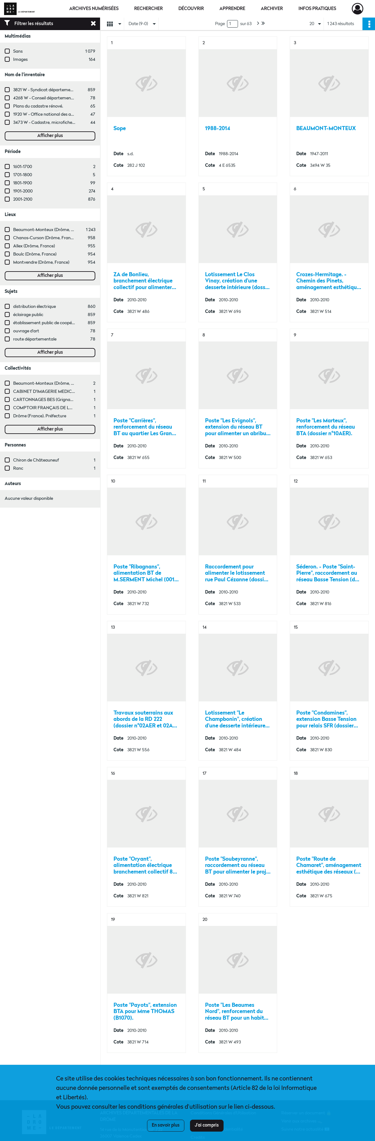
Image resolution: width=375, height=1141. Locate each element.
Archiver (272, 9)
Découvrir (191, 9)
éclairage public (28, 315)
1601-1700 (22, 167)
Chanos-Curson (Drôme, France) (44, 238)
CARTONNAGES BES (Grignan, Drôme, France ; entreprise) (70, 400)
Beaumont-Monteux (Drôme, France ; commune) (60, 383)
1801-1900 (22, 183)
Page (220, 24)
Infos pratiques (317, 9)
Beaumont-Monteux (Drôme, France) (49, 230)
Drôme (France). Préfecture (39, 416)
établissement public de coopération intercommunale (65, 323)
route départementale (34, 339)
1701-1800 (22, 175)
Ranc (18, 468)
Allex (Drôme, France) (34, 246)
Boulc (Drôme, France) (34, 254)
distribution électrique (34, 306)
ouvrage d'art (26, 331)
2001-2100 (22, 199)
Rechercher (148, 9)
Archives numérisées (94, 9)
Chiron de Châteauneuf (36, 460)
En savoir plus (166, 1125)
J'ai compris (207, 1125)
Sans (18, 51)
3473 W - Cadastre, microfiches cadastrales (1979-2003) (67, 122)
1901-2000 (23, 191)
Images (20, 59)
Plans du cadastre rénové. (38, 106)
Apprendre (232, 9)
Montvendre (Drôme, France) (41, 262)
